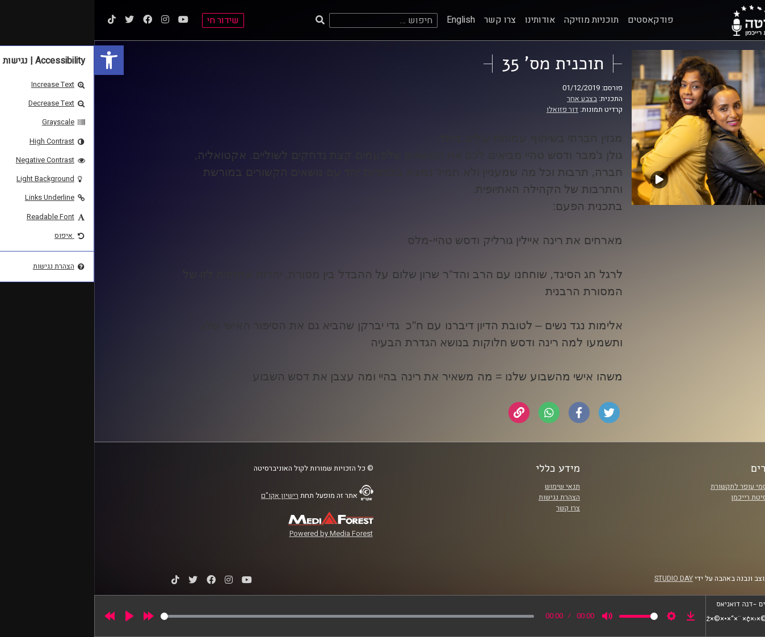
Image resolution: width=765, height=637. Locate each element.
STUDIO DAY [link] (579, 578)
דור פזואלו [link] (468, 109)
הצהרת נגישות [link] (465, 497)
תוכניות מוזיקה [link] (497, 20)
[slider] (253, 616)
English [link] (366, 20)
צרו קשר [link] (406, 20)
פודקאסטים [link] (556, 20)
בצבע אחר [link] (488, 99)
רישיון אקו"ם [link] (185, 496)
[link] (15, 60)
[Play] (35, 616)
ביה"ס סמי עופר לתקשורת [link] (654, 486)
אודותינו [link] (446, 20)
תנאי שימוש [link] (468, 486)
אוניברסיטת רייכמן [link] (664, 497)
